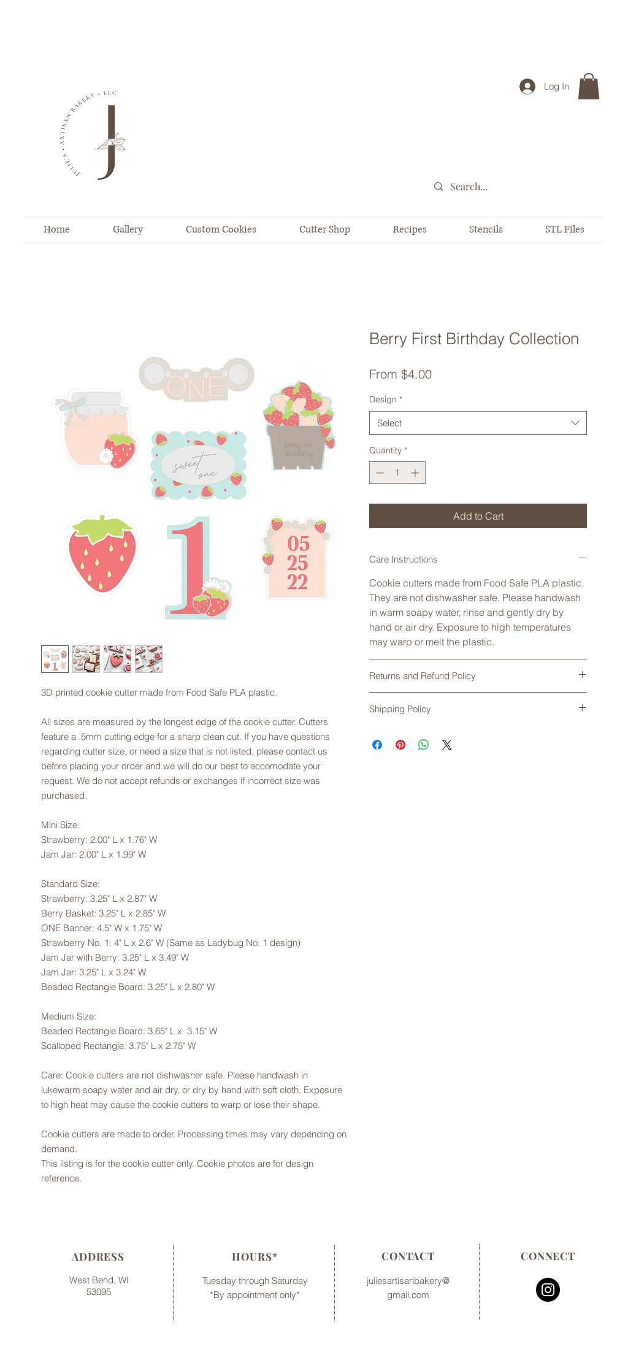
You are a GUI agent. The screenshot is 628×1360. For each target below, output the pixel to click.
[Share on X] (447, 744)
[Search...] (519, 187)
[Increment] (416, 472)
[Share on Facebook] (377, 744)
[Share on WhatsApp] (423, 744)
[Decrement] (378, 472)
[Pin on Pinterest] (400, 744)
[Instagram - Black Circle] (548, 1290)
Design (385, 399)
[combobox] (478, 423)
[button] (589, 86)
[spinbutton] (397, 472)
